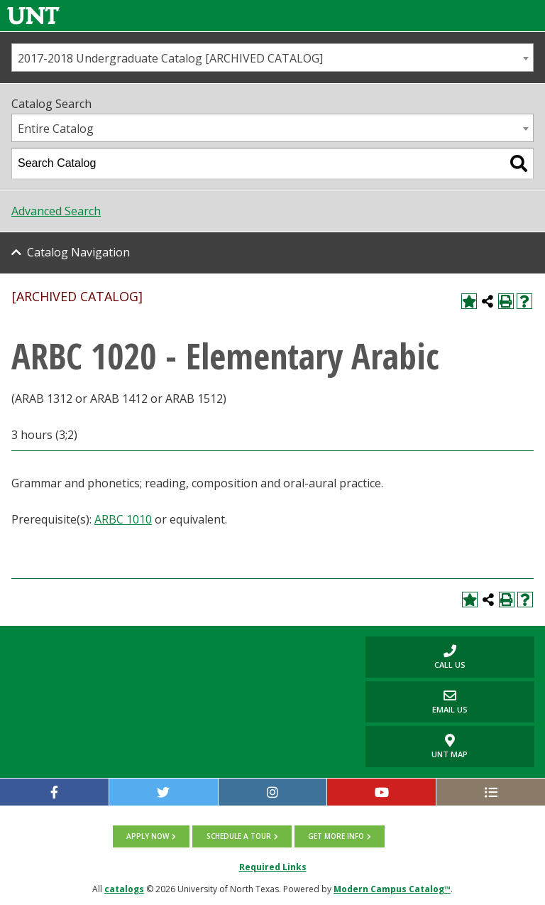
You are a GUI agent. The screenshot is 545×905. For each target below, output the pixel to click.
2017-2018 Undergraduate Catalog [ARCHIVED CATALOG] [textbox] (170, 58)
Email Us (416, 701)
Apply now (148, 836)
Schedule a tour (239, 836)
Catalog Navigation (78, 252)
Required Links (273, 866)
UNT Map (449, 746)
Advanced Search (56, 211)
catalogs (124, 888)
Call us (415, 657)
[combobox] (272, 57)
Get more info (336, 836)
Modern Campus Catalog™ (392, 888)
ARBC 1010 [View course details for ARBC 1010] (123, 519)
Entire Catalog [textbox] (56, 128)
